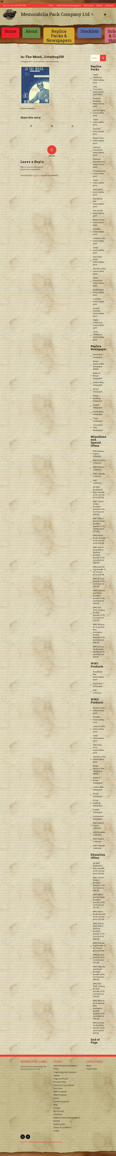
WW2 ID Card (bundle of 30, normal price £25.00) (99, 582)
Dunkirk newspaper (98, 406)
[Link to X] (22, 1136)
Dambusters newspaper (98, 413)
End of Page (95, 1041)
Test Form (57, 1088)
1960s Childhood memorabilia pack (98, 324)
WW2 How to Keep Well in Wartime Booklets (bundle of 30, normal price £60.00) (99, 555)
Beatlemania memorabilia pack (98, 292)
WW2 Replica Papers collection (98, 454)
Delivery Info (59, 1124)
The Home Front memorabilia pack (98, 261)
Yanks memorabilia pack (98, 250)
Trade (56, 1130)
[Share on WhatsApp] (72, 126)
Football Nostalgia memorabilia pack (98, 102)
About (56, 1098)
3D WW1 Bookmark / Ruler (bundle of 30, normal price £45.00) (98, 492)
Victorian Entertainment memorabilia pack (99, 163)
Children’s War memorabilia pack (99, 241)
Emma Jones (53, 62)
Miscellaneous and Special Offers (101, 441)
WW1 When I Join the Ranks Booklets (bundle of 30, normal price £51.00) (99, 525)
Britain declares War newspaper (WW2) (98, 365)
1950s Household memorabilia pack (98, 282)
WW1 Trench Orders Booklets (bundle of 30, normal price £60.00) (99, 508)
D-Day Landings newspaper (98, 398)
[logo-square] (9, 14)
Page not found (60, 1078)
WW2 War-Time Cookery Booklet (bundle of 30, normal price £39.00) (99, 614)
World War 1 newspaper (98, 356)
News (51, 5)
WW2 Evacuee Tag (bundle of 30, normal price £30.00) (99, 571)
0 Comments (39, 62)
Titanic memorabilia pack (98, 183)
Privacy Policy (59, 1081)
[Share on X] (52, 126)
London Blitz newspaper (98, 383)
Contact (56, 1108)
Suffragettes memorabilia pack (98, 192)
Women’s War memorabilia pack (99, 222)
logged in (36, 175)
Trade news (91, 1068)
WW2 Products (97, 701)
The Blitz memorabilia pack (98, 232)
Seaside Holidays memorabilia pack (98, 312)
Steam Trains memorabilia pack (98, 141)
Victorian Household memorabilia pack (98, 151)
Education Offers (98, 856)
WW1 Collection (97, 481)
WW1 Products (97, 665)
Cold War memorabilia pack (98, 301)
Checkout (109, 5)
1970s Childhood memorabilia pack (98, 336)
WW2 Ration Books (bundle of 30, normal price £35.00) (99, 539)
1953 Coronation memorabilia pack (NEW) (98, 90)
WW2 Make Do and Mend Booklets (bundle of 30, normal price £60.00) (99, 597)
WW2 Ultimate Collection (99, 475)
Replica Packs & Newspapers (69, 5)
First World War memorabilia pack (98, 202)
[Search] (92, 14)
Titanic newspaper (98, 419)
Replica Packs (96, 67)
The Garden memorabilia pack (98, 213)
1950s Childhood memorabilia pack (98, 79)
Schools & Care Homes (63, 1085)
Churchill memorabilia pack (98, 131)
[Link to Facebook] (28, 1136)
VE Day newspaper (98, 390)
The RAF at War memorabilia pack (99, 271)
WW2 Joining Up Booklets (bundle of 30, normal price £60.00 (99, 651)
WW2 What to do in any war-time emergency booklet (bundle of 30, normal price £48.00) (99, 633)
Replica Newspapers (99, 347)
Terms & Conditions (62, 1127)
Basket (99, 5)
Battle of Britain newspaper (98, 376)
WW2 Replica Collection (98, 468)
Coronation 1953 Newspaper (98, 427)
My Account (88, 5)
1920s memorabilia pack (98, 122)
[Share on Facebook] (31, 126)
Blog (55, 1104)
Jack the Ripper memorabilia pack (99, 113)
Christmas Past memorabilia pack (99, 173)
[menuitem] (93, 14)
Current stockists (61, 1101)
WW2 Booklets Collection (99, 461)
